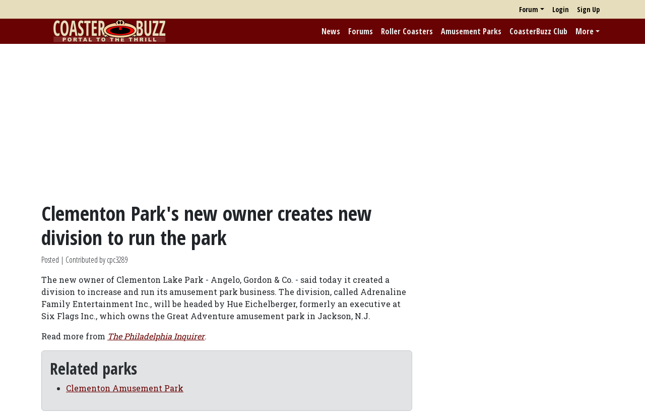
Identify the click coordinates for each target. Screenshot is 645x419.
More (584, 31)
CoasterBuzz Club (538, 31)
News (330, 31)
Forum (528, 9)
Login (560, 9)
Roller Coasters (407, 31)
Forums (360, 31)
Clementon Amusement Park (124, 388)
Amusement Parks (471, 31)
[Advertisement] (322, 122)
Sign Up (588, 9)
